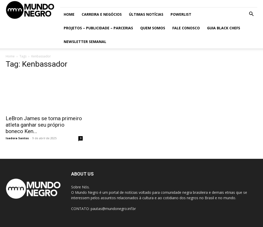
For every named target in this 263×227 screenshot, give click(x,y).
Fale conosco (186, 27)
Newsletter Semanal (85, 41)
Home (69, 14)
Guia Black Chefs (223, 27)
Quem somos (152, 27)
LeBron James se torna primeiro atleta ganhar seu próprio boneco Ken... (44, 124)
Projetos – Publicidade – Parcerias (98, 27)
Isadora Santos (17, 138)
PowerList (181, 14)
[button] (251, 14)
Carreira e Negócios (102, 14)
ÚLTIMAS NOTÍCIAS (146, 14)
